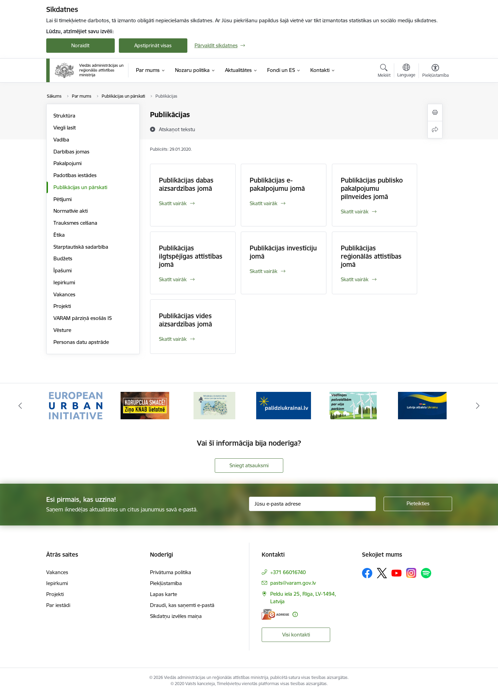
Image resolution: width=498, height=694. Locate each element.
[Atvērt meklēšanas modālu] (384, 71)
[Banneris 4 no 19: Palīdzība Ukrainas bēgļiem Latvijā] (283, 405)
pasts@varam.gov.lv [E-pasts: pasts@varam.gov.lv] (293, 583)
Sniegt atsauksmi (249, 465)
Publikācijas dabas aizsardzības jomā (186, 184)
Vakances (64, 294)
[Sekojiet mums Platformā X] (382, 573)
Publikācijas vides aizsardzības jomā (185, 320)
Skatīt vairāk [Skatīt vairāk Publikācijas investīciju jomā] (263, 271)
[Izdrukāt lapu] (435, 112)
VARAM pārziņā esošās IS (82, 318)
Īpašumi (62, 270)
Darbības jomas (71, 151)
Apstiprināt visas (153, 45)
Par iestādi (58, 605)
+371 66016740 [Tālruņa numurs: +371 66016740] (288, 572)
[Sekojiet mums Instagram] (411, 573)
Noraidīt (80, 45)
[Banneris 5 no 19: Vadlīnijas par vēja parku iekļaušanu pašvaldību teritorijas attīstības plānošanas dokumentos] (353, 405)
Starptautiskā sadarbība (80, 247)
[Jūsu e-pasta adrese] (312, 504)
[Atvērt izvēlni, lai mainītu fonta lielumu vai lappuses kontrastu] (435, 71)
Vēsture (62, 330)
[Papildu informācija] (295, 614)
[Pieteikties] (418, 504)
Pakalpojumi (67, 163)
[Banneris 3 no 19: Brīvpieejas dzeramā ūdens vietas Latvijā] (214, 405)
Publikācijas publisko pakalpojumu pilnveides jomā (372, 188)
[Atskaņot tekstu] (177, 129)
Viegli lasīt (64, 127)
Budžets (62, 258)
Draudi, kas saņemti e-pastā (182, 605)
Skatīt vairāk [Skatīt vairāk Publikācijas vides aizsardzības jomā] (173, 339)
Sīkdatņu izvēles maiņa (176, 616)
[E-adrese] (275, 614)
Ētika (59, 235)
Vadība (61, 139)
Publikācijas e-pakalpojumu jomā (277, 184)
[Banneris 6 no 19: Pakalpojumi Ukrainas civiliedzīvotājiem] (422, 405)
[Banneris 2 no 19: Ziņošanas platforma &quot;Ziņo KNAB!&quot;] (145, 405)
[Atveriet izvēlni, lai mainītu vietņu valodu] (406, 71)
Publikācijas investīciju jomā (283, 252)
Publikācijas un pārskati (80, 187)
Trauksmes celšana (75, 223)
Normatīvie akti (70, 211)
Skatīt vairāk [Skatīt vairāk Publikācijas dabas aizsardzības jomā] (173, 203)
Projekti (62, 306)
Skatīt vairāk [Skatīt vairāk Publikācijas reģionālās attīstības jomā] (355, 279)
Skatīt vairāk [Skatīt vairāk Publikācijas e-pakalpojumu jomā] (263, 203)
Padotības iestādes (75, 175)
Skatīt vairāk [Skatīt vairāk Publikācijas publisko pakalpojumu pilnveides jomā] (355, 211)
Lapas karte (163, 594)
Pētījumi (62, 199)
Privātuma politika (170, 572)
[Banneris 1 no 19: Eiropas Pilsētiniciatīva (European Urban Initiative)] (75, 405)
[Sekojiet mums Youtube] (396, 573)
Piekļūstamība (166, 583)
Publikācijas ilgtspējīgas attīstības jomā (190, 256)
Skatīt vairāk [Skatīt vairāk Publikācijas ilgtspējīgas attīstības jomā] (173, 279)
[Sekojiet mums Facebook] (367, 573)
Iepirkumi (64, 282)
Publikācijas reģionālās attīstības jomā (371, 256)
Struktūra (64, 115)
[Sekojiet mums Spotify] (426, 573)
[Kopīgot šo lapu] (435, 129)
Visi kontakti (296, 634)
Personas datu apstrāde (81, 342)
